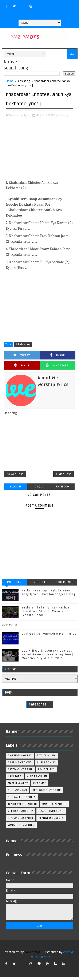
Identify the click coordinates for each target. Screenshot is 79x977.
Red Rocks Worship (46, 790)
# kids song (23, 344)
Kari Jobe (15, 776)
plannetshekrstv (51, 818)
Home (9, 81)
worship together (21, 825)
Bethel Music (46, 755)
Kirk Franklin (37, 776)
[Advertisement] (39, 152)
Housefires (46, 769)
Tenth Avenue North (22, 804)
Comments (65, 582)
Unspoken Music (54, 804)
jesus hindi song (51, 811)
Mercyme (39, 783)
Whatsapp (57, 365)
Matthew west (18, 783)
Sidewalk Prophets (22, 797)
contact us (10, 624)
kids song (23, 81)
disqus (39, 486)
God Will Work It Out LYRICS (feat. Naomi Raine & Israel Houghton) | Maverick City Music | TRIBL (47, 654)
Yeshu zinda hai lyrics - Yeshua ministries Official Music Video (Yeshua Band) (46, 611)
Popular (14, 582)
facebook (62, 486)
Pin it (21, 365)
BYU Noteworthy (20, 755)
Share (57, 355)
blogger (15, 486)
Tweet (21, 355)
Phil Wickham (17, 790)
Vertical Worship (20, 811)
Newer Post (15, 474)
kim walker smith (20, 818)
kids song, (62, 115)
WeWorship (32, 952)
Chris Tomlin (46, 762)
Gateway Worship (20, 769)
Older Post (63, 474)
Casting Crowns (20, 762)
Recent (39, 582)
